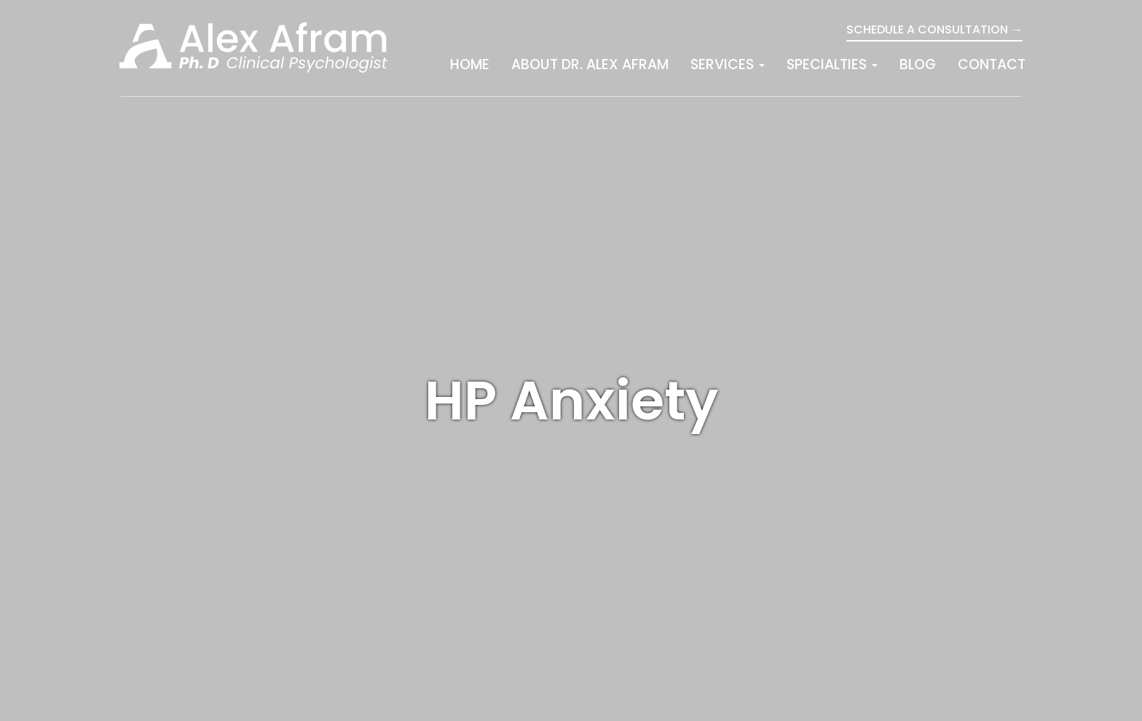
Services (727, 64)
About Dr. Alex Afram (590, 64)
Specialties (832, 64)
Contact (991, 64)
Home (469, 64)
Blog (917, 64)
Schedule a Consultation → (934, 29)
